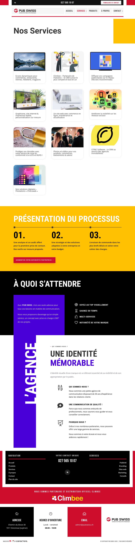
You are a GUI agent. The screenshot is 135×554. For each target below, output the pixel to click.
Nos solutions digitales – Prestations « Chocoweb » (27, 190)
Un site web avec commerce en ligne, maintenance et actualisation (67, 115)
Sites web (122, 469)
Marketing (122, 473)
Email (84, 520)
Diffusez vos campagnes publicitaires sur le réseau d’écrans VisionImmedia (102, 78)
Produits (93, 11)
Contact (117, 11)
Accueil (69, 11)
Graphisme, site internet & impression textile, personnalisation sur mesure (28, 115)
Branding (122, 466)
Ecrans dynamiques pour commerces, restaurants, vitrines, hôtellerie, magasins (28, 78)
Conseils (123, 476)
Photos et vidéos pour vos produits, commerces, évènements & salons (64, 153)
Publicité (123, 463)
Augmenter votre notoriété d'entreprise (34, 260)
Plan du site (13, 479)
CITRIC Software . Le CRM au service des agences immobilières (103, 151)
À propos (105, 11)
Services (81, 11)
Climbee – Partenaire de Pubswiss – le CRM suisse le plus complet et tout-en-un (65, 78)
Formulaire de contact (111, 3)
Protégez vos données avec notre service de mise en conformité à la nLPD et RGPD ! (29, 153)
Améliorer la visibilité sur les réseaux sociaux (103, 114)
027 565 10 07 (67, 2)
